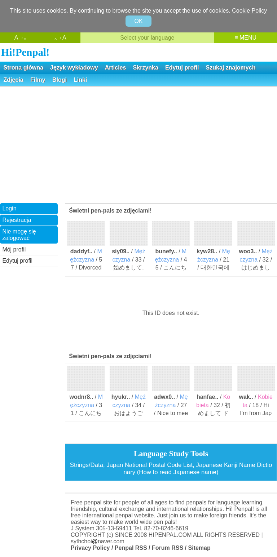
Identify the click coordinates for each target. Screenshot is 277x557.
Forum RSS (167, 548)
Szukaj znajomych (231, 67)
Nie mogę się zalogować (19, 234)
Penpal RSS (131, 548)
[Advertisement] (138, 144)
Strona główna (23, 67)
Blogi (59, 80)
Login (9, 208)
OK (138, 21)
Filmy (37, 80)
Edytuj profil (182, 67)
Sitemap (199, 548)
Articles (115, 67)
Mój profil (14, 249)
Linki (80, 80)
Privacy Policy (90, 548)
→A (60, 38)
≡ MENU (245, 38)
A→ (20, 38)
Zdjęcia (13, 80)
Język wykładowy (74, 67)
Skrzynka (145, 67)
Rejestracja (16, 220)
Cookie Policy (249, 11)
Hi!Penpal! (25, 52)
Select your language (147, 38)
